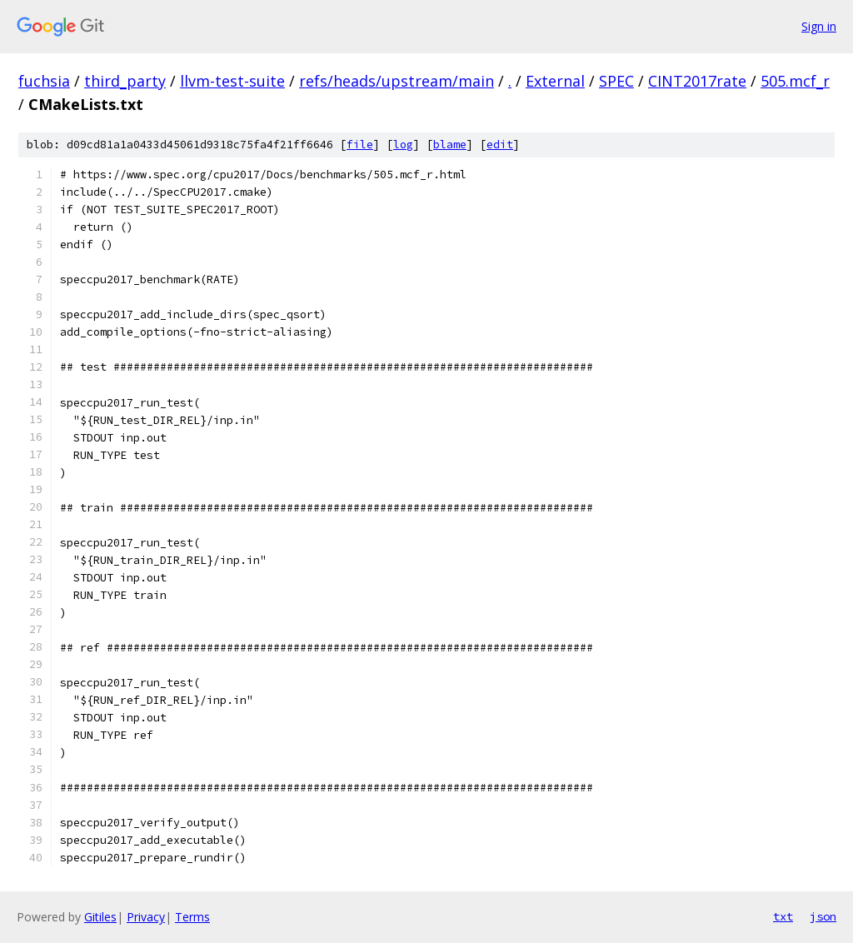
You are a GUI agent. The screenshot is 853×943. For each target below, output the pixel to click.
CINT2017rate (697, 81)
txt (783, 916)
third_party (125, 81)
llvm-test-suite (232, 81)
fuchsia (44, 81)
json (823, 916)
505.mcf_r (795, 81)
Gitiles (100, 917)
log (403, 144)
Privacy (146, 917)
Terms (192, 917)
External (555, 81)
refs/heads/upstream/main (396, 81)
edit (499, 144)
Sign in (818, 26)
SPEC (616, 81)
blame (449, 144)
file (360, 144)
